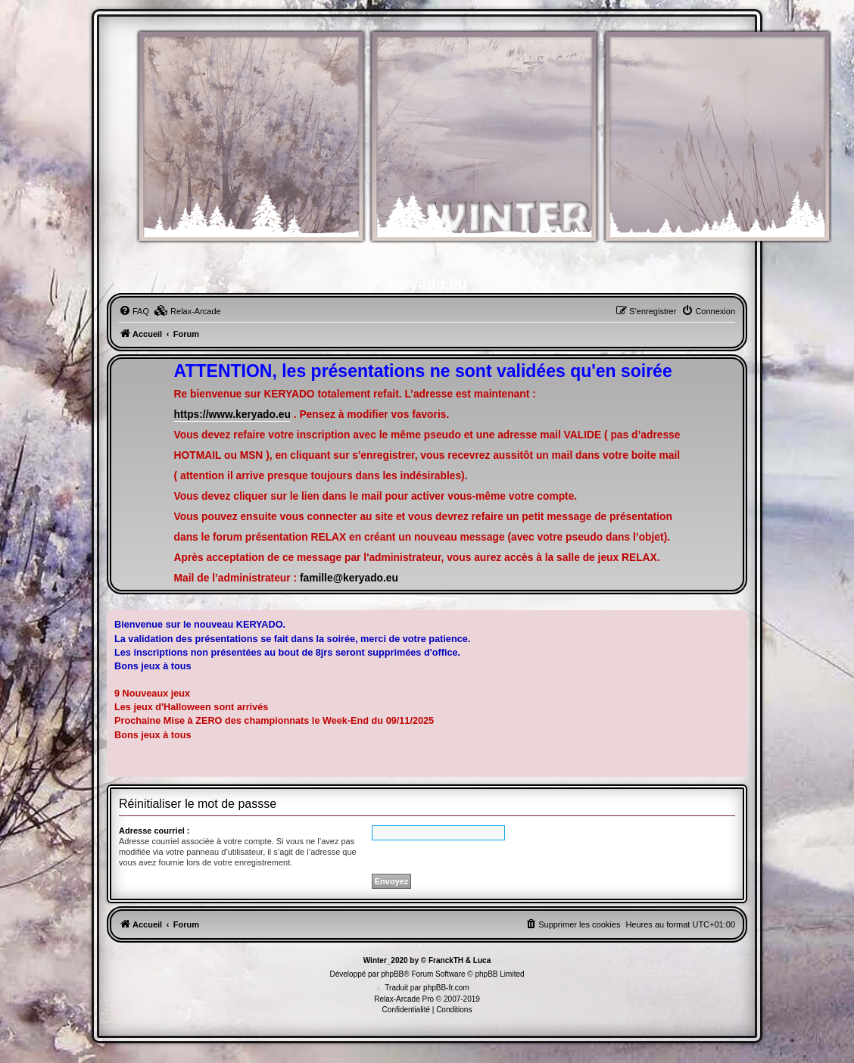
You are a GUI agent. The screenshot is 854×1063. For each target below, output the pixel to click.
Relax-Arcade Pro (404, 999)
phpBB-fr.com (446, 988)
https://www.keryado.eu (232, 414)
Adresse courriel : (154, 830)
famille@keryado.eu (349, 578)
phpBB (392, 974)
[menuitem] (134, 311)
